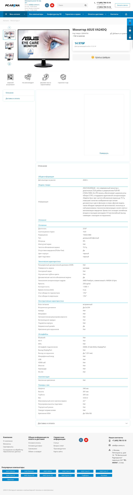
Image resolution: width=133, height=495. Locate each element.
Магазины (7, 444)
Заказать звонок (122, 5)
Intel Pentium (29, 471)
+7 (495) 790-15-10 (104, 3)
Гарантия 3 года (63, 83)
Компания (7, 437)
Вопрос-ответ (59, 446)
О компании (8, 441)
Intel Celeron (10, 471)
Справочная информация (59, 438)
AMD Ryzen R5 (48, 475)
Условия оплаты (34, 443)
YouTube (52, 5)
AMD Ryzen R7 (67, 475)
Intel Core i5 (85, 471)
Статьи (56, 443)
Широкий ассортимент (10, 84)
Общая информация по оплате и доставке (38, 438)
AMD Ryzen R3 (29, 475)
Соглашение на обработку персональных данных (13, 451)
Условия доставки (35, 446)
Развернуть (104, 153)
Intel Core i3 (66, 471)
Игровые (104, 475)
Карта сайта (58, 451)
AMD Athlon (48, 471)
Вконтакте (47, 5)
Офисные (10, 479)
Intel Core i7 (104, 471)
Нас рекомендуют (28, 83)
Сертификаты (8, 447)
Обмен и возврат (34, 451)
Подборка (85, 475)
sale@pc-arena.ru (34, 5)
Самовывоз (32, 449)
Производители (60, 449)
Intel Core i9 (10, 475)
